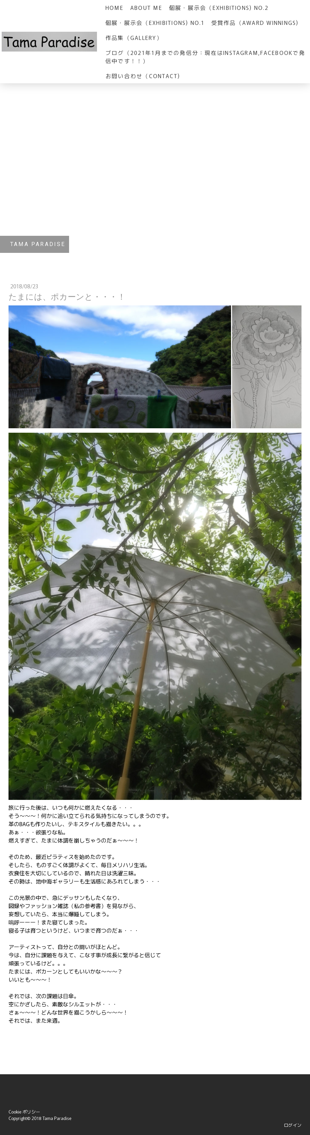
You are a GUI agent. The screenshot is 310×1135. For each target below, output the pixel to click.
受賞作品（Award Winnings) (255, 22)
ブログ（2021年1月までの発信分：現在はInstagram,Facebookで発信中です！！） (205, 56)
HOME (114, 7)
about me (146, 7)
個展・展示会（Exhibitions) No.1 (155, 22)
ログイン (292, 1125)
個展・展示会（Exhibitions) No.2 (219, 7)
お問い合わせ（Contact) (142, 76)
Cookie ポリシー (24, 1111)
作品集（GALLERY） (134, 37)
